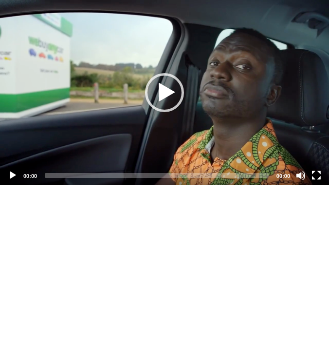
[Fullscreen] (316, 175)
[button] (164, 92)
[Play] (13, 175)
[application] (164, 92)
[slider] (157, 175)
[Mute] (301, 175)
